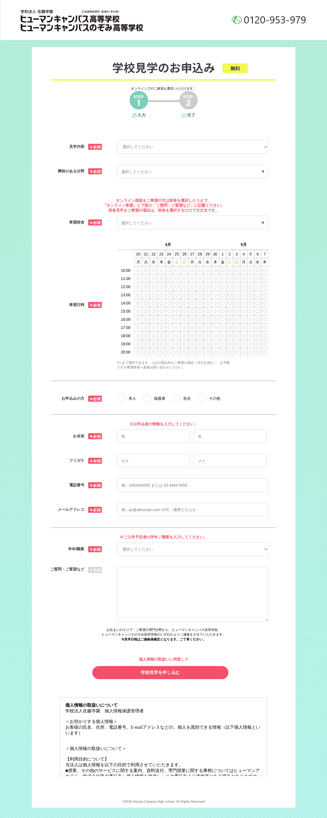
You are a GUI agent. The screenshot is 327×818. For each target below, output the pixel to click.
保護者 (159, 398)
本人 (132, 398)
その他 (214, 398)
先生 (187, 398)
